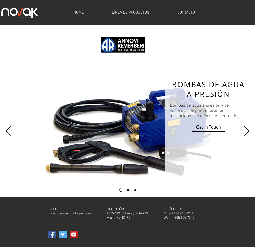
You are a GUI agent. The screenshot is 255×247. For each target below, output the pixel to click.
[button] (208, 127)
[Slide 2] (128, 190)
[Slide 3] (135, 190)
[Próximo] (246, 131)
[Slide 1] (120, 190)
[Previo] (8, 131)
